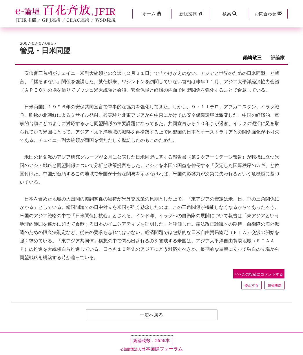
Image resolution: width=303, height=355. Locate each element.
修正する (251, 285)
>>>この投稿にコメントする (259, 274)
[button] (151, 14)
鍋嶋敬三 (254, 57)
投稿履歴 (275, 285)
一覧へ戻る (151, 315)
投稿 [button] (190, 13)
